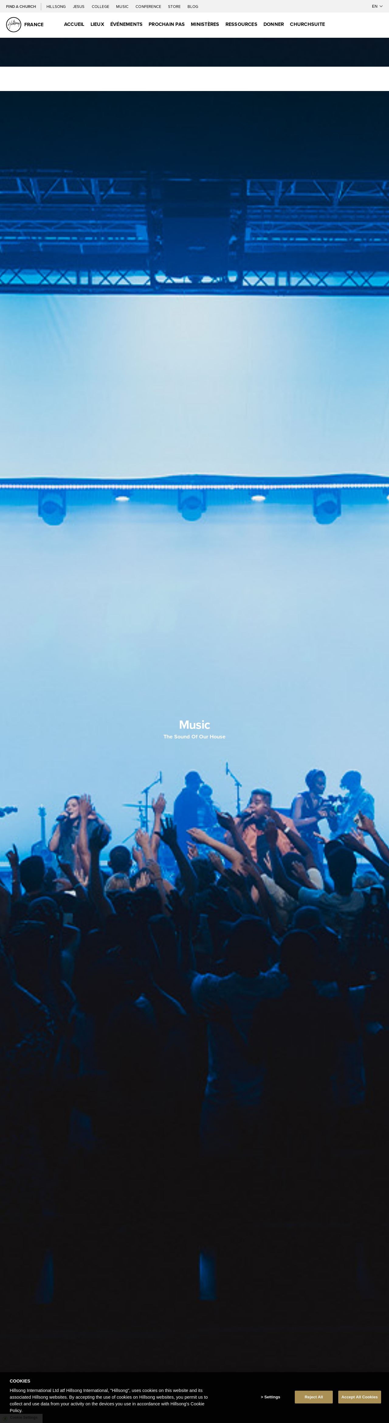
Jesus (79, 6)
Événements (126, 24)
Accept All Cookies (360, 1397)
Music (122, 6)
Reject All (314, 1397)
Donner (273, 24)
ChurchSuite (307, 24)
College (101, 6)
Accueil (74, 24)
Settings (272, 1397)
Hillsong (56, 6)
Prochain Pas (167, 24)
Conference (149, 6)
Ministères (205, 24)
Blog (193, 6)
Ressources (241, 24)
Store (174, 6)
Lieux (97, 24)
